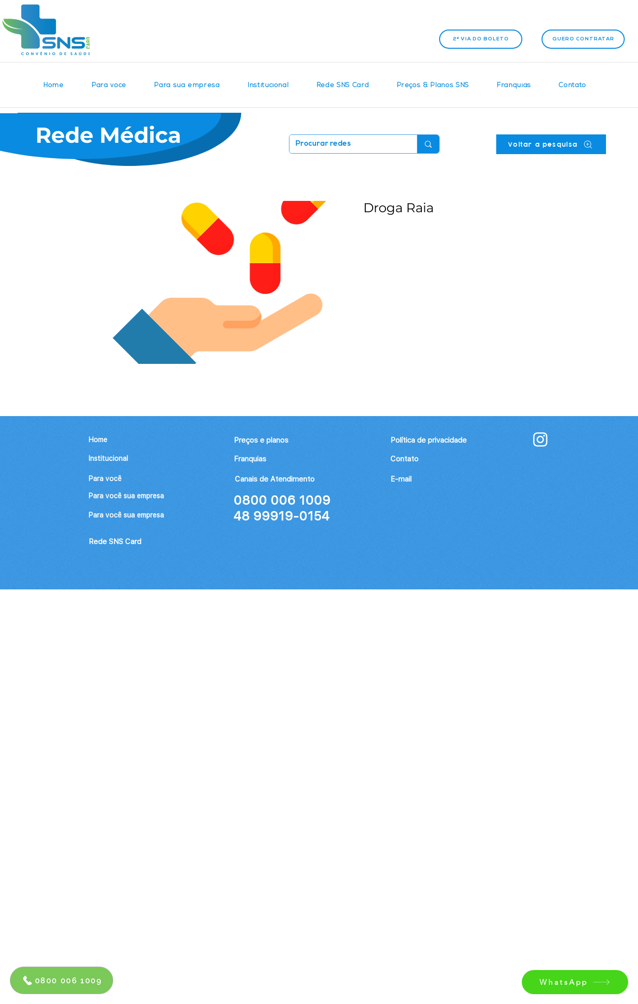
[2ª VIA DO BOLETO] (480, 39)
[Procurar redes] (345, 144)
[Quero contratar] (583, 39)
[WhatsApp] (575, 982)
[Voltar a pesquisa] (551, 144)
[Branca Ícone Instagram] (540, 439)
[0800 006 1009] (61, 980)
